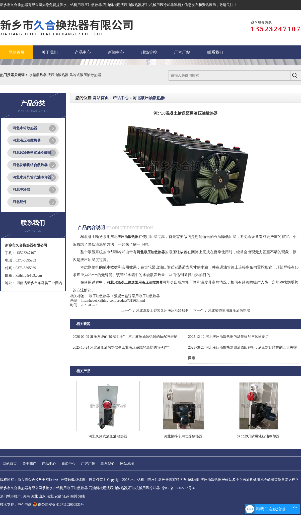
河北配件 (20, 202)
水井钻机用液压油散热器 (82, 5)
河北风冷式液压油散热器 (108, 436)
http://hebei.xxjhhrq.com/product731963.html (113, 300)
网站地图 (127, 464)
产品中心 (121, 98)
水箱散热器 (38, 75)
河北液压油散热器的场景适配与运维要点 (228, 337)
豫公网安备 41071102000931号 (58, 504)
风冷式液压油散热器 (85, 75)
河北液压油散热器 (27, 140)
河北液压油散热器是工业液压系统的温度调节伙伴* (121, 347)
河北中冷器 (21, 189)
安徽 (57, 496)
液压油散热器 (58, 75)
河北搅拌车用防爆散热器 (183, 436)
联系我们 (108, 464)
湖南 (81, 496)
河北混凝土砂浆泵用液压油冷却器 (162, 310)
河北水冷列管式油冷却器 (32, 177)
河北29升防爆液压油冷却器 (258, 436)
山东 (42, 496)
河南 (26, 496)
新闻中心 (68, 464)
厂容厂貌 (88, 464)
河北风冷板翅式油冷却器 (32, 153)
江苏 (65, 496)
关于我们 (29, 464)
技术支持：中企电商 (16, 504)
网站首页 (101, 98)
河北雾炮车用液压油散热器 (228, 310)
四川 (73, 496)
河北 (34, 496)
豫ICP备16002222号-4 (178, 488)
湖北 (50, 496)
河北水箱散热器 (25, 128)
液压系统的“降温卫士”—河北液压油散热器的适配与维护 (125, 337)
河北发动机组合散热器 (30, 165)
